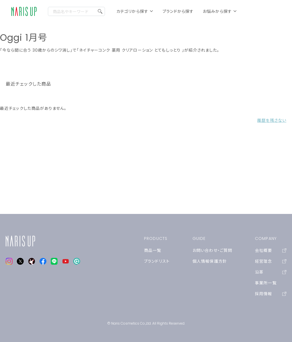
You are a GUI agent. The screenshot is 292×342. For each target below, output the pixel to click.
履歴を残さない (271, 120)
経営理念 (270, 261)
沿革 (270, 272)
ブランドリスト (157, 261)
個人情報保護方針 (209, 261)
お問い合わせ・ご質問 (212, 250)
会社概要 (270, 250)
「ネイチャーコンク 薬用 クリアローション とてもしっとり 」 (130, 50)
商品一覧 (152, 250)
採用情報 (270, 294)
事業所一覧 (266, 283)
